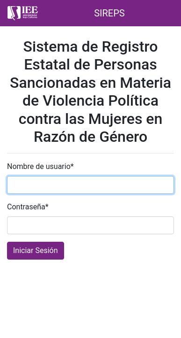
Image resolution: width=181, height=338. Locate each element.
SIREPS (109, 13)
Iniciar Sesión (35, 250)
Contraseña (28, 206)
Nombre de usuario (40, 166)
